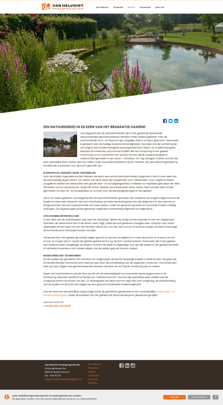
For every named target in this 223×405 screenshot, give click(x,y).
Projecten (118, 7)
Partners (92, 382)
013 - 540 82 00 (53, 375)
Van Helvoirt (102, 7)
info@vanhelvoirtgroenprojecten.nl (63, 379)
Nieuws (131, 7)
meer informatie (199, 397)
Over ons (159, 7)
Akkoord (174, 397)
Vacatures (145, 7)
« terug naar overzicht (57, 305)
